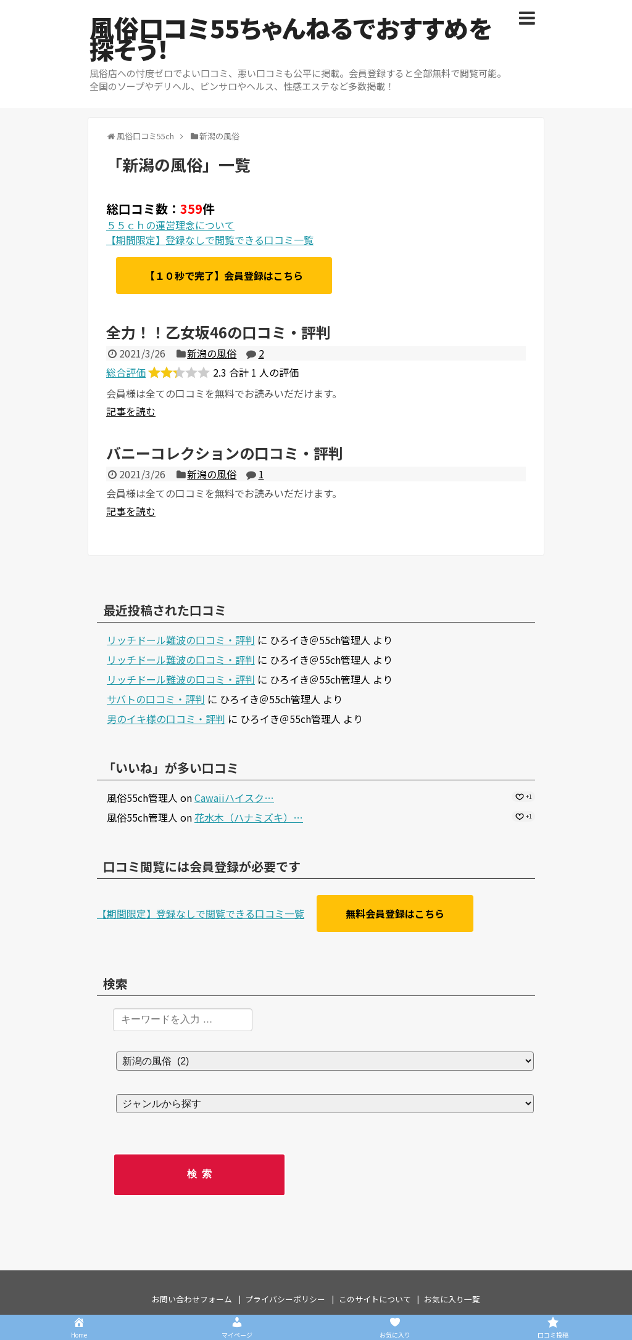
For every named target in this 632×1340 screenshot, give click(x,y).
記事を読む (131, 411)
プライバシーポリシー (285, 1299)
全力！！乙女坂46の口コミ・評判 (218, 332)
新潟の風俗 (211, 353)
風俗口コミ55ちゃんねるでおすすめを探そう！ (290, 38)
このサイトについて (375, 1299)
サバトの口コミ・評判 (156, 699)
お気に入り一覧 (452, 1299)
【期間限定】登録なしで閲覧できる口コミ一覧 (210, 239)
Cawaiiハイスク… (234, 797)
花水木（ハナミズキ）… (248, 817)
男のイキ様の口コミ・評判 (166, 718)
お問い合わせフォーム (192, 1299)
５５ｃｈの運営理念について (170, 225)
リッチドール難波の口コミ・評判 (181, 639)
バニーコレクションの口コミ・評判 (224, 453)
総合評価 (126, 372)
